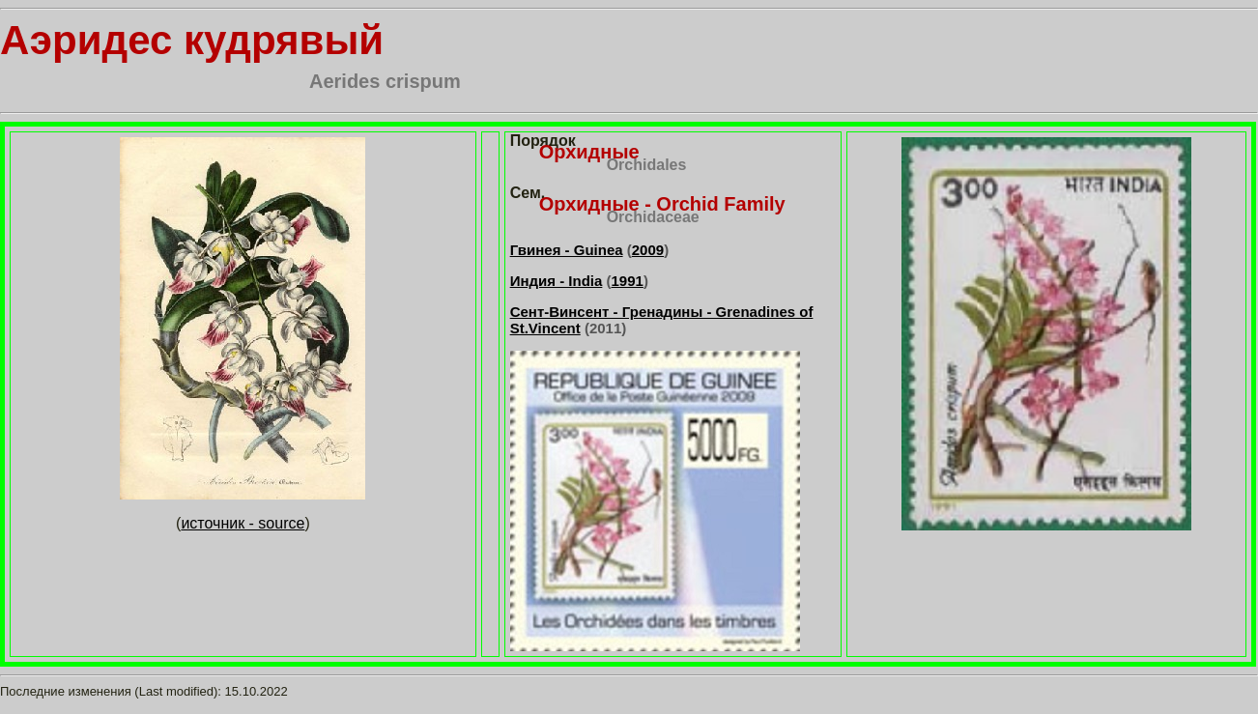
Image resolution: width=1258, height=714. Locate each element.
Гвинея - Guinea (566, 250)
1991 (627, 280)
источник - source (242, 523)
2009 (648, 250)
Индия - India (556, 280)
